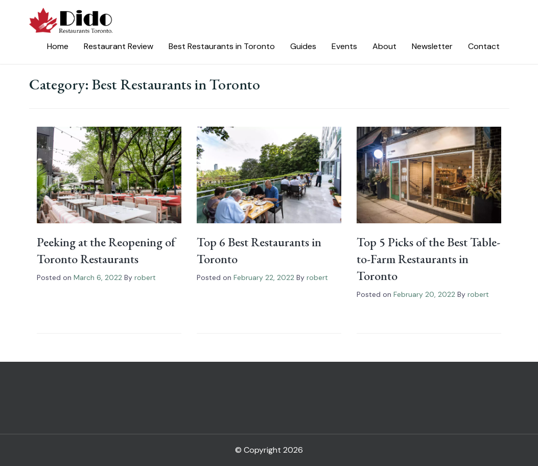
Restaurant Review (118, 46)
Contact (484, 46)
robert (145, 277)
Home (57, 46)
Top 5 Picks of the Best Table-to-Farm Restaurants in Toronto (428, 259)
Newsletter (432, 46)
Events (344, 46)
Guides (303, 46)
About (384, 46)
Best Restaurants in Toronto (222, 46)
